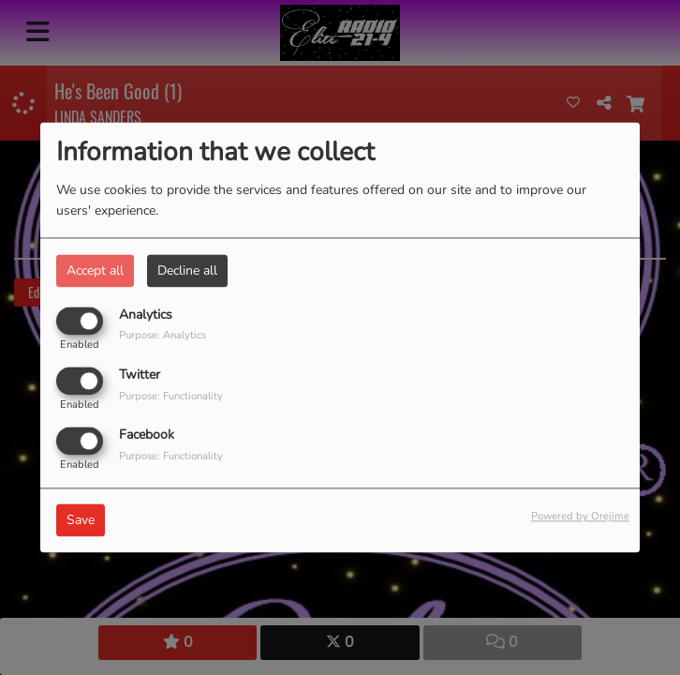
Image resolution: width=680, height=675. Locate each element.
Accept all (95, 270)
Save (81, 521)
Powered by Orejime (580, 517)
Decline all (187, 270)
